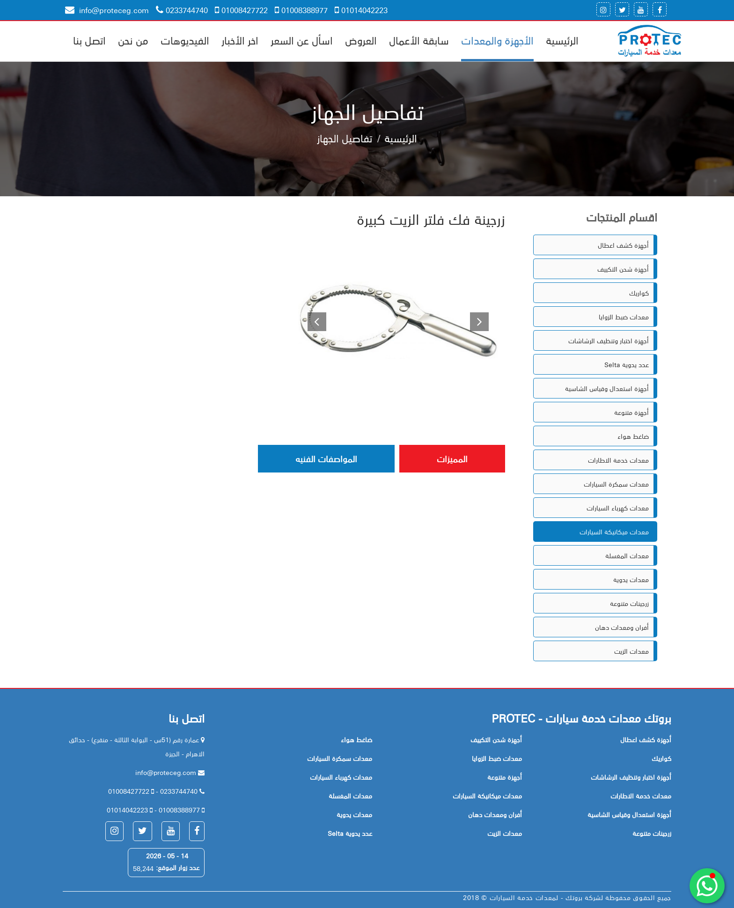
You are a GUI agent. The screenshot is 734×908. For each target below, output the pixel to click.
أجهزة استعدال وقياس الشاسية (607, 388)
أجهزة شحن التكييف (623, 269)
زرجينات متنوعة (629, 603)
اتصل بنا (89, 40)
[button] (313, 320)
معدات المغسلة (627, 555)
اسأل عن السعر (302, 40)
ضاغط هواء (633, 436)
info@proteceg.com (107, 10)
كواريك (639, 293)
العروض (361, 40)
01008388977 (301, 10)
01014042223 (361, 10)
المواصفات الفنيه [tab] (326, 458)
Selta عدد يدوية (626, 364)
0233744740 (182, 10)
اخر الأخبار (239, 40)
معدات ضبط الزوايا (624, 316)
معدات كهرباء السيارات (618, 508)
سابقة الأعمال (419, 40)
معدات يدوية (631, 579)
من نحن (133, 40)
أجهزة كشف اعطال (623, 245)
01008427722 (241, 10)
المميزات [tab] (452, 458)
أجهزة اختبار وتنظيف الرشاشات (608, 340)
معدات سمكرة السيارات (616, 484)
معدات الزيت (631, 651)
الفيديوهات (185, 40)
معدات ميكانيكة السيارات (614, 531)
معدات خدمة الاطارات (618, 460)
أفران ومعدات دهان (622, 627)
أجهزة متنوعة (631, 412)
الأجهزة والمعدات (497, 40)
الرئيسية (562, 40)
